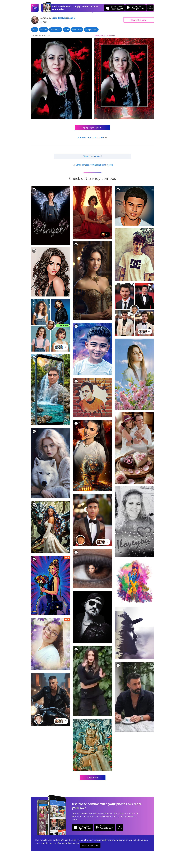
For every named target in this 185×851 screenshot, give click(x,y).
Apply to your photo (92, 127)
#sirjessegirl (91, 29)
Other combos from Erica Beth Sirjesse (92, 164)
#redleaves (55, 29)
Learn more (73, 843)
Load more (92, 777)
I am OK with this (90, 845)
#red (34, 29)
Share (138, 20)
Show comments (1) (92, 156)
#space (43, 29)
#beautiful (77, 29)
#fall (66, 29)
